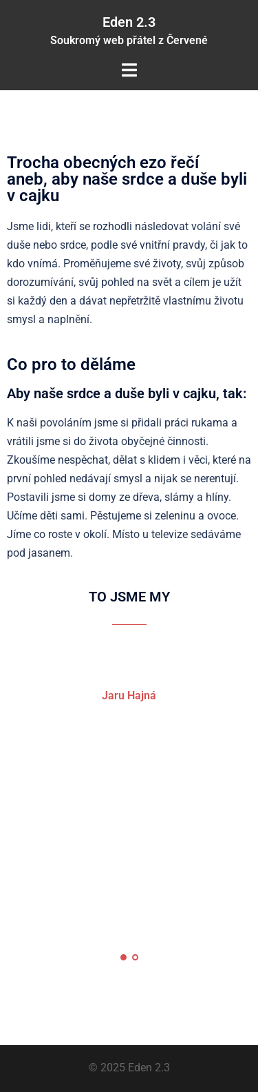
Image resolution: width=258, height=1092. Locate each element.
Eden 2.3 (129, 22)
